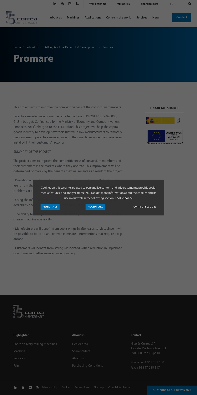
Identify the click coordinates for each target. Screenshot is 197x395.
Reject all (50, 206)
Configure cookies (145, 206)
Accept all (95, 206)
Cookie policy (123, 198)
